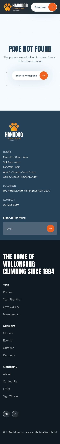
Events (7, 340)
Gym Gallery (11, 307)
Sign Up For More (14, 218)
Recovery (9, 355)
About (7, 374)
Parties (7, 292)
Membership (11, 314)
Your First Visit (12, 299)
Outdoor (8, 348)
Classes (8, 333)
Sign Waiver (10, 396)
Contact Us (10, 381)
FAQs (6, 389)
